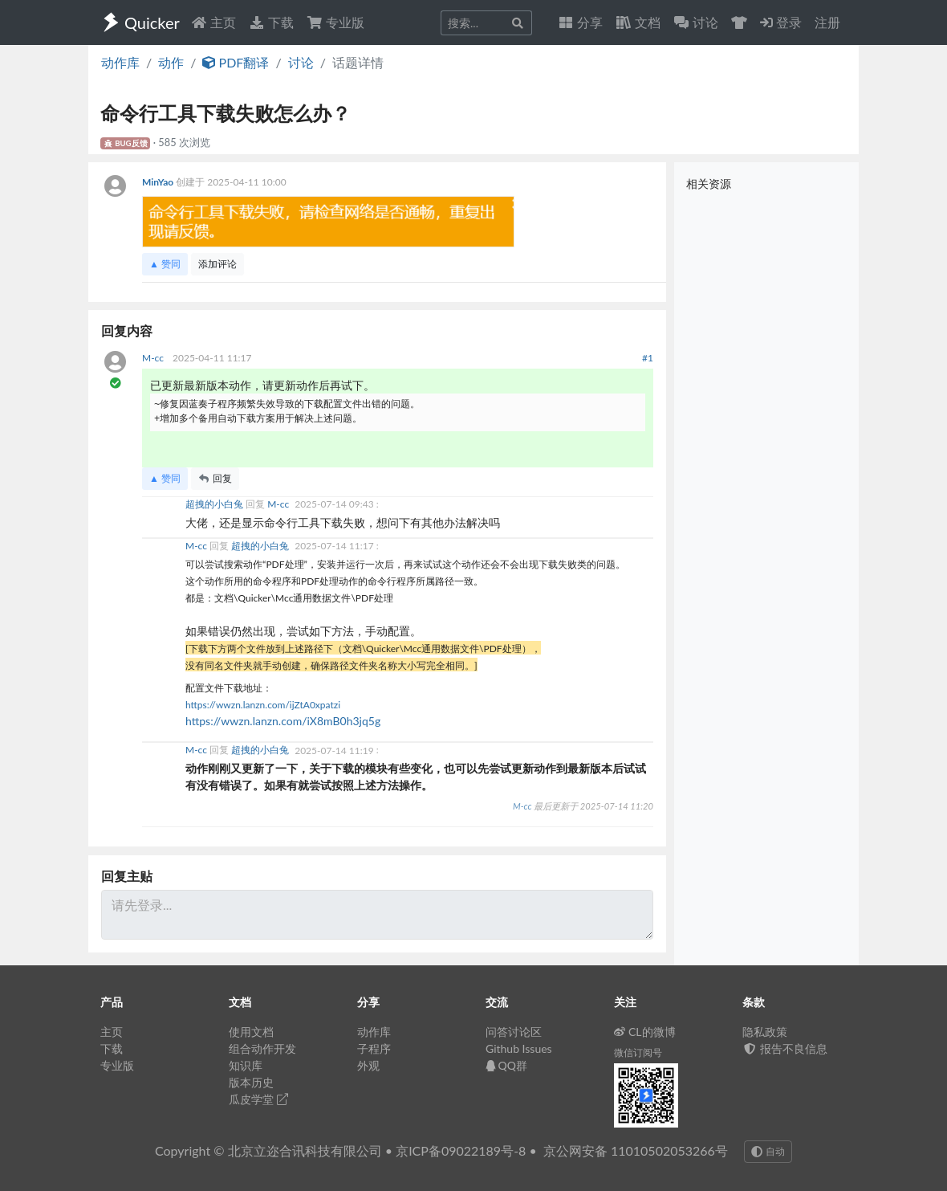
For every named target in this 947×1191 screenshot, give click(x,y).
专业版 (335, 22)
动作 (171, 62)
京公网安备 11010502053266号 (635, 1150)
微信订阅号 (638, 1052)
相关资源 (708, 183)
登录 (781, 22)
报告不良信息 (784, 1048)
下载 (271, 22)
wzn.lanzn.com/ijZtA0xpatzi (281, 705)
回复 (215, 478)
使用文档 (251, 1031)
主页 (213, 22)
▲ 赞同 (165, 264)
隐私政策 (764, 1031)
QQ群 (506, 1065)
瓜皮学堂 (258, 1099)
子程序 (374, 1048)
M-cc (154, 358)
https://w (204, 705)
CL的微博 (645, 1031)
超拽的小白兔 (215, 504)
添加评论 (217, 264)
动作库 (120, 62)
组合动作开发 (262, 1048)
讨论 (301, 62)
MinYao (159, 182)
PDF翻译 (235, 62)
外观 (368, 1065)
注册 (827, 22)
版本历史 (251, 1082)
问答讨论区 (514, 1031)
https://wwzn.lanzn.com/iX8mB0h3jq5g (282, 721)
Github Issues (519, 1048)
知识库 (245, 1065)
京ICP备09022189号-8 (461, 1150)
